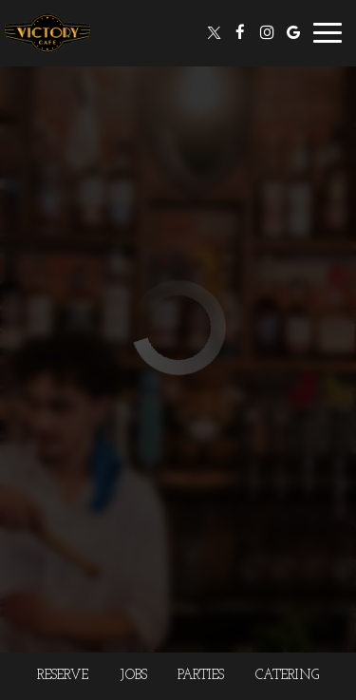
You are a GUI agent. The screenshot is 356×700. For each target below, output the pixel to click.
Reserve (62, 676)
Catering (287, 676)
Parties (201, 676)
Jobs (133, 676)
